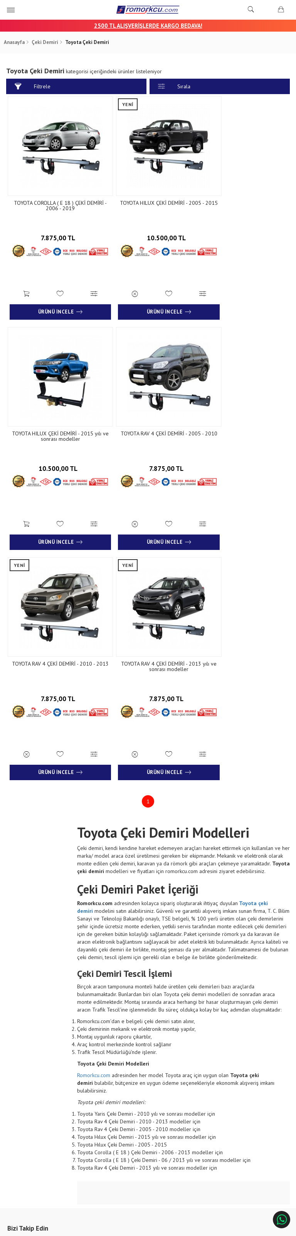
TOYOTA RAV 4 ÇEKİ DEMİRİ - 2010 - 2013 (148, 414)
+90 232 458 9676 (244, 1106)
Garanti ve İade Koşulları (107, 1110)
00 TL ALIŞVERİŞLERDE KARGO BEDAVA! (151, 25)
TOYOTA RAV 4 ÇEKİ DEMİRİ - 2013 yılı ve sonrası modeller (242, 414)
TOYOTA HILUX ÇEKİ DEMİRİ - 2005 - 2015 (148, 197)
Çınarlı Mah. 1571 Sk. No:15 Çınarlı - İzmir (244, 1091)
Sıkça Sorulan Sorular (171, 1110)
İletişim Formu (163, 1099)
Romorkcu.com (94, 833)
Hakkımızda (25, 1087)
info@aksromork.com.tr (241, 1121)
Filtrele (34, 86)
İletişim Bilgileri (165, 1087)
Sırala (174, 86)
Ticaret (109, 1226)
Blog (18, 1110)
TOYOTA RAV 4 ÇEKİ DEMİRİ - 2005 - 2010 (54, 414)
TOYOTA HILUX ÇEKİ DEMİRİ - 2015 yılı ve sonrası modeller (242, 197)
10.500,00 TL (148, 226)
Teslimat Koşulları (100, 1099)
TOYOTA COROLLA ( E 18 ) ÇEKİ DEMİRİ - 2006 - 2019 (54, 197)
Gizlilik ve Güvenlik (101, 1121)
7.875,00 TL (54, 226)
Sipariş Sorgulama (100, 1087)
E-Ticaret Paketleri (144, 1226)
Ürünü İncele (54, 298)
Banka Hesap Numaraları (40, 1099)
